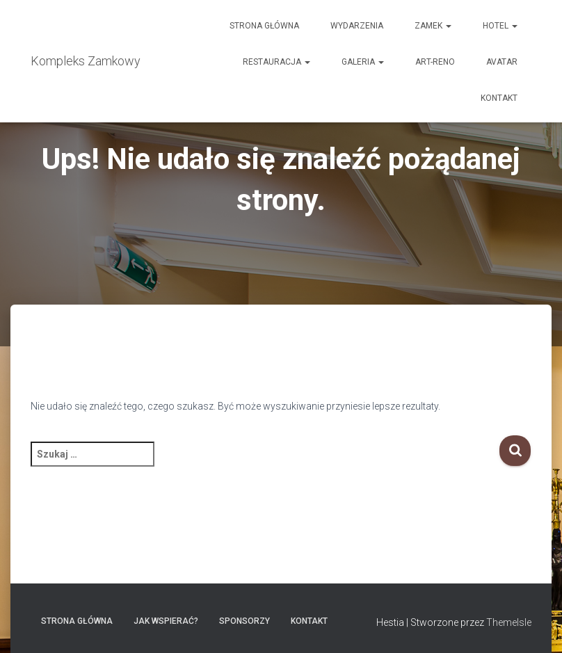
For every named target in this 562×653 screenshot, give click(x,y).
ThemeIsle (508, 622)
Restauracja (276, 62)
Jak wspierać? (166, 621)
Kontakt (499, 98)
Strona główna (264, 26)
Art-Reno (435, 62)
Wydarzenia (356, 26)
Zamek (433, 26)
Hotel (500, 26)
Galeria (363, 62)
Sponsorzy (244, 621)
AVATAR (501, 62)
